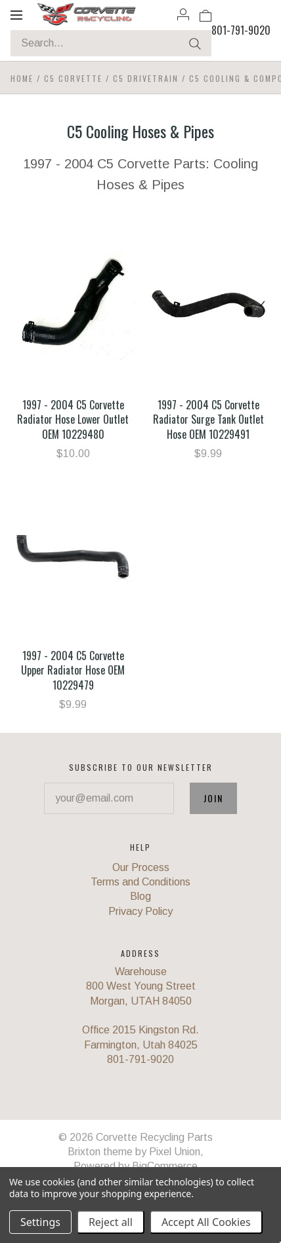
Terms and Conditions (140, 881)
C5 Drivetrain (146, 78)
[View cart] (205, 14)
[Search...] (111, 43)
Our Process (140, 867)
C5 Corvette (73, 78)
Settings (40, 1222)
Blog (140, 896)
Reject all (111, 1222)
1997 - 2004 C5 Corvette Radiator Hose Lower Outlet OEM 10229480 (73, 419)
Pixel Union (174, 1151)
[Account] (183, 14)
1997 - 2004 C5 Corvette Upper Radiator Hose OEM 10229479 (73, 670)
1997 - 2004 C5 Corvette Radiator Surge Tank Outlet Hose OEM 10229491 (208, 419)
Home (22, 78)
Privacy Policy (140, 911)
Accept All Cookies (206, 1222)
